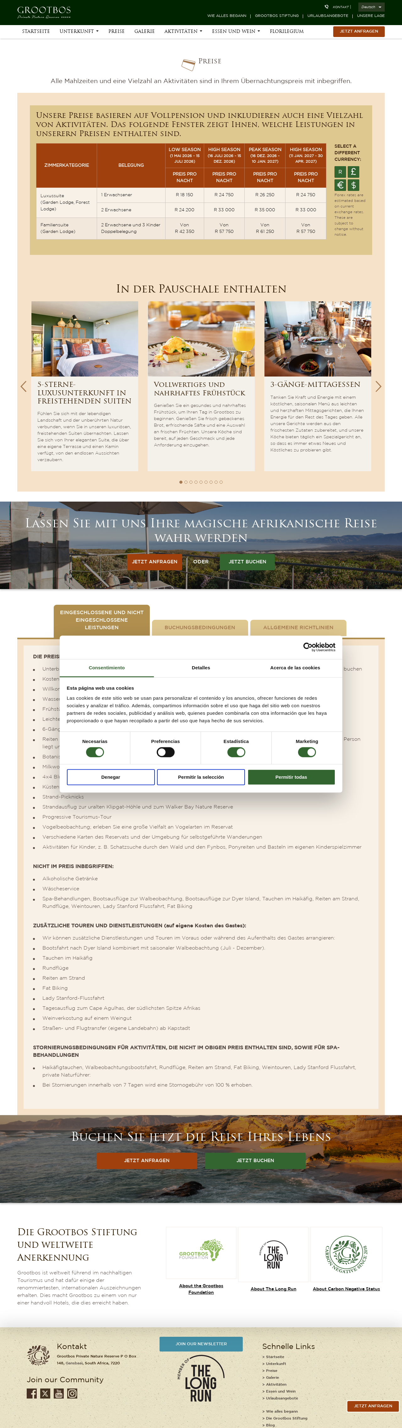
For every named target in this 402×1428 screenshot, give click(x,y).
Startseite (36, 31)
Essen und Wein (233, 31)
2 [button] (185, 482)
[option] (84, 386)
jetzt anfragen (373, 1406)
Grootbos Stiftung (277, 16)
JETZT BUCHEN (247, 562)
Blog (270, 1425)
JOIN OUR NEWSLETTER (201, 1344)
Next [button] (378, 386)
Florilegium (287, 31)
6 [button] (206, 482)
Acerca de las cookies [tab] (295, 667)
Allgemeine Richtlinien (298, 627)
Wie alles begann (226, 16)
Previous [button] (23, 386)
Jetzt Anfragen (359, 31)
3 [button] (191, 482)
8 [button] (216, 482)
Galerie (144, 31)
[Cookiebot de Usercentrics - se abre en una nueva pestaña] (307, 647)
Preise (116, 31)
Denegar (110, 777)
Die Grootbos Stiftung (286, 1418)
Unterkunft (77, 31)
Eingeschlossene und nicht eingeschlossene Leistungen (102, 620)
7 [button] (211, 482)
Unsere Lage (371, 16)
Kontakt (341, 7)
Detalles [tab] (201, 667)
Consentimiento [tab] (107, 667)
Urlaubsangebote (327, 16)
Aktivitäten (181, 31)
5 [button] (201, 482)
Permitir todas (291, 777)
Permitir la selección (201, 777)
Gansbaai (74, 1363)
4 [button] (196, 482)
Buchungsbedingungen (200, 627)
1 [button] (180, 482)
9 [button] (221, 482)
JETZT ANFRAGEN (154, 562)
